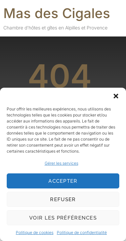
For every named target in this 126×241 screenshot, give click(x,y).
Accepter (62, 181)
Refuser (63, 199)
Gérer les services (61, 163)
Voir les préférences (63, 218)
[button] (116, 96)
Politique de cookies (34, 232)
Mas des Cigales (56, 13)
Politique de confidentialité (82, 232)
